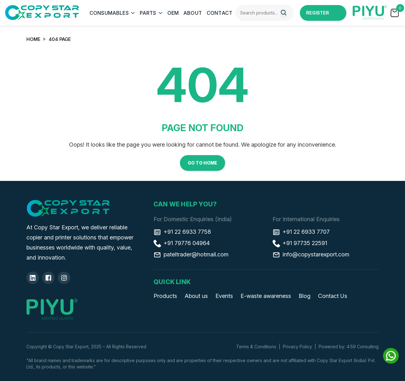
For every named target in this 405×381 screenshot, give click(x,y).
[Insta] (64, 278)
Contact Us (332, 296)
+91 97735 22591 (300, 243)
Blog (304, 296)
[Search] (283, 13)
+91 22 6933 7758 (182, 231)
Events (224, 296)
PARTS (148, 13)
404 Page (60, 39)
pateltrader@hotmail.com (191, 254)
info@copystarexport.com (311, 254)
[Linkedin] (32, 278)
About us (196, 296)
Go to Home (202, 162)
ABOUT (192, 13)
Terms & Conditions (256, 346)
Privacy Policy (297, 346)
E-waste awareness (265, 296)
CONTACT (219, 13)
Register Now (317, 15)
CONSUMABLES (109, 13)
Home (33, 39)
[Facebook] (48, 278)
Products (165, 296)
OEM (173, 13)
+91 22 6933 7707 (301, 231)
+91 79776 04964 (182, 243)
